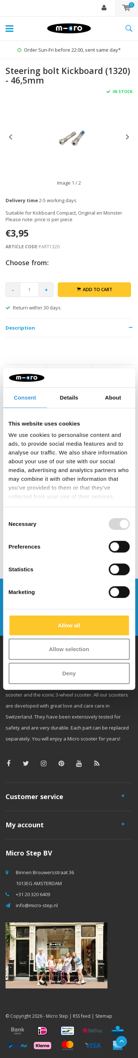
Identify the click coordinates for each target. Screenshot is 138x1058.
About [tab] (113, 397)
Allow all (69, 625)
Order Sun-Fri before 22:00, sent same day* (69, 50)
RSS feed (82, 1016)
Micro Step (57, 1016)
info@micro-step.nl (37, 905)
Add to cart (94, 289)
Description (20, 327)
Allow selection (69, 649)
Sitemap (103, 1016)
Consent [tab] (25, 397)
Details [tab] (69, 397)
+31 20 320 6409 (33, 894)
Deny (69, 673)
